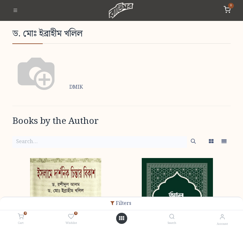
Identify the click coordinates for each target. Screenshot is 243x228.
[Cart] (20, 217)
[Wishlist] (71, 217)
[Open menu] (121, 218)
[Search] (172, 217)
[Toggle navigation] (15, 10)
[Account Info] (222, 217)
